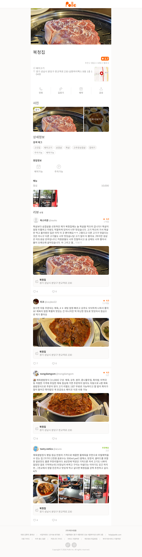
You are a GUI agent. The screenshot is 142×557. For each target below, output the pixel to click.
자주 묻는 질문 (40, 539)
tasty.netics (46, 449)
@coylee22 (51, 302)
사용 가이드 (25, 539)
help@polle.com (115, 535)
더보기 (78, 242)
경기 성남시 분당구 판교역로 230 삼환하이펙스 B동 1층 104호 (64, 73)
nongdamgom (48, 374)
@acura (57, 449)
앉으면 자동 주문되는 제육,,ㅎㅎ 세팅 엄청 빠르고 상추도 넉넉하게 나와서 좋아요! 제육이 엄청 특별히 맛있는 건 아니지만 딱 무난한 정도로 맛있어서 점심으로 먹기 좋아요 (71, 311)
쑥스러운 (44, 220)
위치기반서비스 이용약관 (112, 539)
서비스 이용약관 (73, 539)
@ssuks (53, 220)
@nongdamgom (65, 374)
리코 (42, 302)
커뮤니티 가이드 (56, 539)
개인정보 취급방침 (90, 539)
